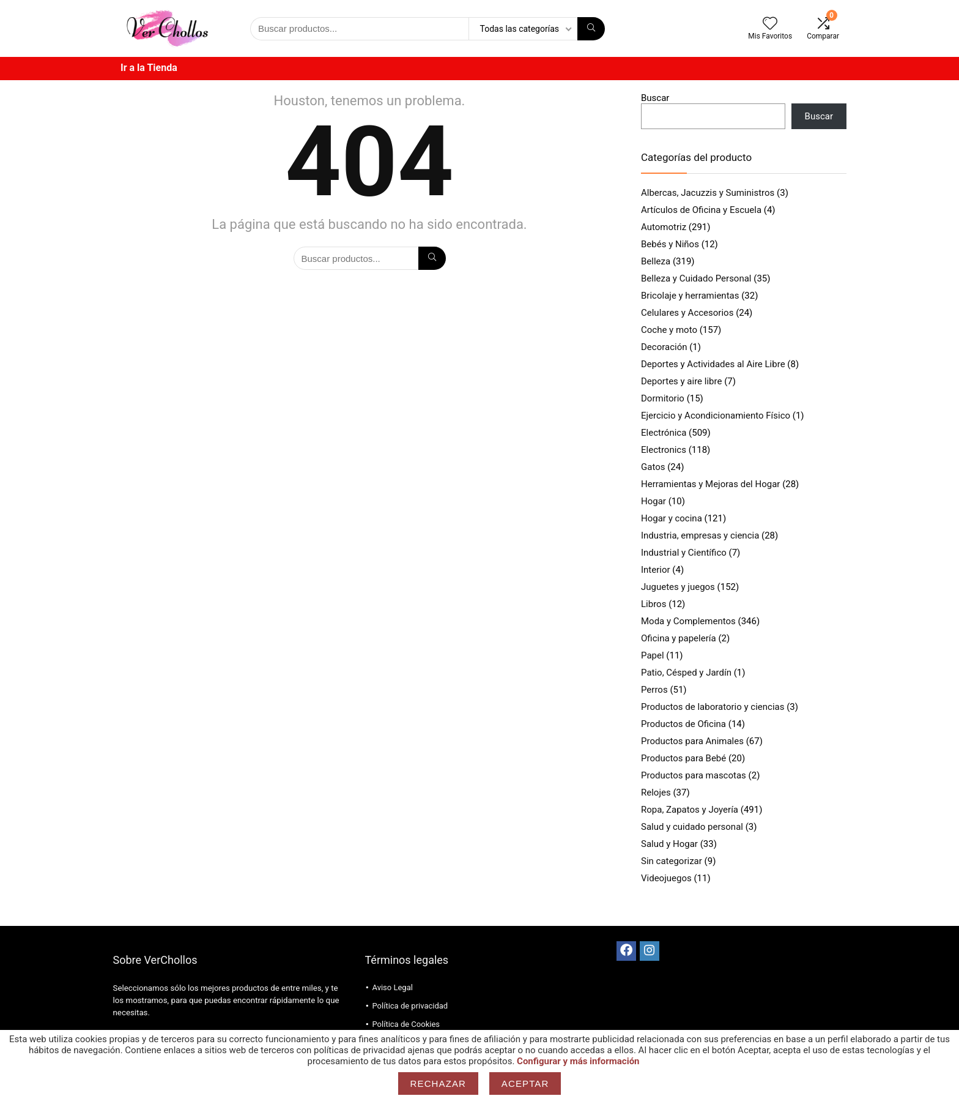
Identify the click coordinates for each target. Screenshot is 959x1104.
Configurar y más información (578, 1061)
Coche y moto (669, 329)
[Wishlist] (770, 24)
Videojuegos (666, 878)
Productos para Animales (692, 741)
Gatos (653, 466)
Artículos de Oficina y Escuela (701, 209)
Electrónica (663, 432)
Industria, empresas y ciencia (700, 535)
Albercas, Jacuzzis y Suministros (707, 192)
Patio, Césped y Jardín (686, 672)
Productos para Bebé (683, 758)
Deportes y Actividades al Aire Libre (713, 364)
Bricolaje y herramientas (690, 295)
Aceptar (525, 1083)
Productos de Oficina (683, 723)
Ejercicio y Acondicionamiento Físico (715, 415)
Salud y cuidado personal (692, 826)
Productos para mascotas (693, 775)
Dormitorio (662, 398)
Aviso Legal (392, 987)
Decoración (664, 346)
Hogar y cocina (671, 518)
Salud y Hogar (669, 843)
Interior (655, 569)
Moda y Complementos (688, 621)
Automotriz (663, 227)
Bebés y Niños (670, 244)
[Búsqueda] (591, 28)
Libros (653, 604)
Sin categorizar (671, 861)
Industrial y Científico (684, 552)
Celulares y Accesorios (687, 312)
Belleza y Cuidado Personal (696, 278)
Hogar (653, 501)
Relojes (656, 792)
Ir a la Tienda (148, 67)
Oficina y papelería (678, 638)
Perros (654, 689)
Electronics (663, 449)
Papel (652, 655)
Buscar (655, 97)
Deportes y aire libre (681, 381)
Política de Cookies (406, 1024)
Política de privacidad (410, 1005)
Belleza (655, 261)
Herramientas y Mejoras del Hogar (710, 484)
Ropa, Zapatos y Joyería (689, 809)
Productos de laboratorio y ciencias (712, 706)
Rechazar (438, 1083)
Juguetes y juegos (678, 586)
